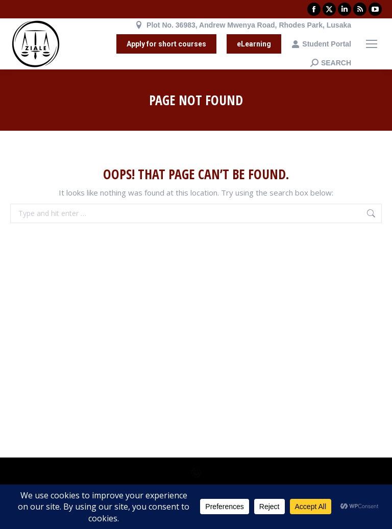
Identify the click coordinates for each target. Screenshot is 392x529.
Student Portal (321, 44)
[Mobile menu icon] (371, 44)
